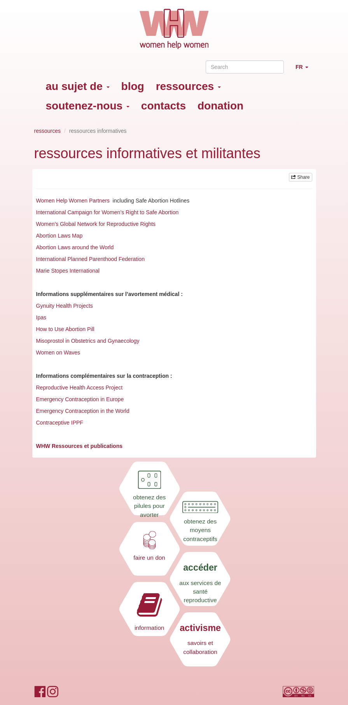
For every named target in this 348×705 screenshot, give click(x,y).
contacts (163, 106)
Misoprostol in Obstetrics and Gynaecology (88, 341)
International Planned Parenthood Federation (91, 259)
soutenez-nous (87, 106)
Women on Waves (58, 352)
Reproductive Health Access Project (79, 387)
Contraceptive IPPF (59, 422)
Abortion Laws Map (59, 236)
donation (220, 106)
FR (305, 70)
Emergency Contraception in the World (82, 411)
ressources (188, 86)
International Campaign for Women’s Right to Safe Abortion (108, 212)
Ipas (41, 317)
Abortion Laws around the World (75, 247)
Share (300, 177)
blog (132, 86)
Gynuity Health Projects (64, 306)
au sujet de (78, 86)
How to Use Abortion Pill (65, 329)
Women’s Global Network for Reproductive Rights (96, 224)
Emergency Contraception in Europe (80, 399)
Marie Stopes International (68, 271)
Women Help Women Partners (73, 200)
